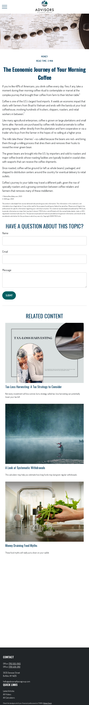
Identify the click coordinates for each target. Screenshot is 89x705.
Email (5, 251)
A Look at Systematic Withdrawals (25, 467)
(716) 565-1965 (15, 663)
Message (6, 270)
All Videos (7, 694)
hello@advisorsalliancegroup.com (16, 681)
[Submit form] (9, 295)
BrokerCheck (47, 703)
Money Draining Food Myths (21, 545)
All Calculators (9, 697)
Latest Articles (8, 691)
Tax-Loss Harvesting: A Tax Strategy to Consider (33, 386)
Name (5, 233)
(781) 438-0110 (14, 666)
